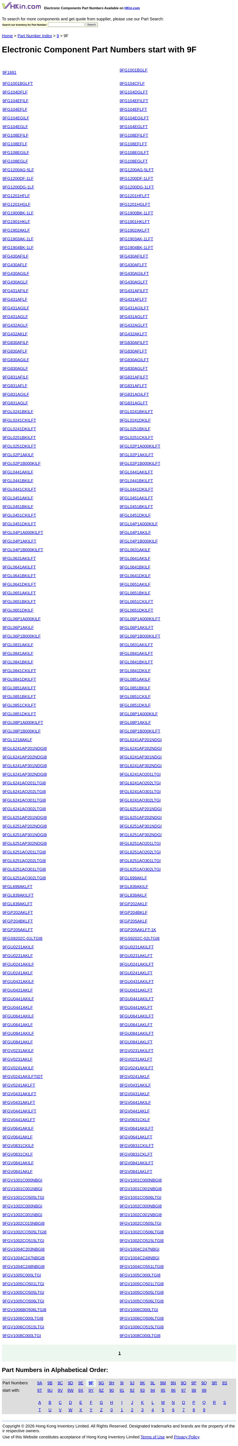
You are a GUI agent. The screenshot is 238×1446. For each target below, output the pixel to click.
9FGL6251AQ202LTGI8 (24, 860)
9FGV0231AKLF (17, 1059)
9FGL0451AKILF (17, 498)
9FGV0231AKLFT (136, 1059)
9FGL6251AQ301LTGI (140, 860)
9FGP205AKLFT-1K (138, 929)
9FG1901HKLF (16, 221)
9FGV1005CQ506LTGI (23, 1301)
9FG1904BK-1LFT (136, 247)
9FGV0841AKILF (18, 1163)
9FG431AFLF (14, 299)
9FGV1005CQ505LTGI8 (142, 1292)
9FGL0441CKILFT (19, 489)
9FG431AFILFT (134, 290)
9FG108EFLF (14, 144)
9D (70, 1383)
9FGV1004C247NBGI (139, 1249)
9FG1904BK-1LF (18, 247)
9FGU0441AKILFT (137, 999)
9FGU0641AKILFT (137, 1016)
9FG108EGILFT (134, 152)
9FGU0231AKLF (17, 955)
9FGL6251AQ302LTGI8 (24, 878)
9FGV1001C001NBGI (22, 1189)
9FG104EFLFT (133, 109)
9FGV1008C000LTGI (21, 1335)
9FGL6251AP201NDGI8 (24, 817)
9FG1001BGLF (134, 70)
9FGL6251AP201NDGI (141, 809)
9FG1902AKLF (16, 230)
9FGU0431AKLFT (136, 990)
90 (111, 1390)
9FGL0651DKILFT (136, 610)
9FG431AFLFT (133, 299)
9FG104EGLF (15, 126)
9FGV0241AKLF (135, 1076)
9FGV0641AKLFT (136, 1137)
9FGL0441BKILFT (136, 480)
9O (183, 1383)
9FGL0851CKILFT (19, 705)
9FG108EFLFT (133, 144)
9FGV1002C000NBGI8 (141, 1206)
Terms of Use (153, 1437)
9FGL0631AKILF (135, 550)
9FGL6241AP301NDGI (141, 757)
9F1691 (9, 72)
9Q (204, 1383)
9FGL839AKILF (134, 886)
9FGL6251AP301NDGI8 (24, 834)
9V (60, 1390)
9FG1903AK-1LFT (136, 239)
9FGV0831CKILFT (137, 1145)
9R (214, 1383)
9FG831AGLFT (134, 403)
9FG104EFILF (15, 100)
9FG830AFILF (15, 342)
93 (142, 1390)
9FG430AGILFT (134, 273)
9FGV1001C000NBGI (22, 1180)
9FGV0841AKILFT (137, 1163)
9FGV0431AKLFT (18, 1102)
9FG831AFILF (15, 377)
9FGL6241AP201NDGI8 (24, 748)
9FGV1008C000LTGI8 (140, 1335)
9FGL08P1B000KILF (21, 731)
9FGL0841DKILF (135, 670)
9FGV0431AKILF (135, 1085)
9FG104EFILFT (134, 100)
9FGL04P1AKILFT (19, 541)
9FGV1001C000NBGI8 (141, 1180)
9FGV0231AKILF (18, 1050)
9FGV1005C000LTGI (21, 1275)
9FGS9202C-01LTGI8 (22, 938)
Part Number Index (34, 36)
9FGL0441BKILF (17, 480)
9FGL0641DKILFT (19, 584)
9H (111, 1383)
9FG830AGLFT (134, 368)
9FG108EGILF (15, 152)
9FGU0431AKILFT (137, 981)
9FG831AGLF (15, 403)
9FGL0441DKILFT (136, 489)
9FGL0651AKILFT (19, 593)
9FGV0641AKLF (17, 1137)
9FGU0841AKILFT (137, 1033)
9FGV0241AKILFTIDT (22, 1076)
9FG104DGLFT (134, 92)
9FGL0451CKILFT (19, 515)
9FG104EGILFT (134, 118)
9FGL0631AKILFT (19, 558)
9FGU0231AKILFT (137, 947)
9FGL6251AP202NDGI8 (24, 826)
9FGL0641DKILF (135, 575)
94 (152, 1390)
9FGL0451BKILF (17, 506)
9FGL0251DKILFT (19, 446)
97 (183, 1390)
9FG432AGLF (15, 325)
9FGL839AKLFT (17, 904)
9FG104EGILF (15, 118)
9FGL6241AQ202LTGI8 (24, 791)
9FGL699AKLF (133, 878)
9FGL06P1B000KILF (21, 636)
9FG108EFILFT (134, 135)
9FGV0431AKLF (135, 1094)
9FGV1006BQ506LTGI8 (24, 1309)
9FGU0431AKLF (17, 990)
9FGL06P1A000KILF (21, 619)
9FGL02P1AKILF (18, 455)
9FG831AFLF (14, 385)
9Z (101, 1390)
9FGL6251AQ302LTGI (140, 869)
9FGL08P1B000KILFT (140, 731)
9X (80, 1390)
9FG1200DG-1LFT (137, 187)
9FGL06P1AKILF (18, 627)
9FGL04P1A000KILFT (22, 532)
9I (122, 1383)
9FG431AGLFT (134, 316)
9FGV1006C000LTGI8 (22, 1318)
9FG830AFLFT (133, 351)
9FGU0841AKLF (17, 1042)
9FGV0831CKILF (18, 1145)
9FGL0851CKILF (135, 696)
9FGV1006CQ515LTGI (23, 1327)
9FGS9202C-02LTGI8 (139, 938)
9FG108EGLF (15, 161)
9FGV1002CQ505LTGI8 (24, 1232)
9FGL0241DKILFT (19, 429)
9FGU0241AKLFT (136, 973)
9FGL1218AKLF (17, 739)
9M (163, 1383)
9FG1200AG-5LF (18, 170)
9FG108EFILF (15, 135)
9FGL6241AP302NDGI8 (24, 774)
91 (122, 1390)
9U (50, 1390)
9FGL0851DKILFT (19, 714)
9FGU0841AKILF (18, 1033)
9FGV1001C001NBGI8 (141, 1189)
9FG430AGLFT (134, 282)
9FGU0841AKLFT (136, 1042)
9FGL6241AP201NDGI (141, 739)
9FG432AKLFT (133, 334)
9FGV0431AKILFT (19, 1094)
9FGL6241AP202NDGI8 (24, 757)
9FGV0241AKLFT (18, 1085)
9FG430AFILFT (134, 256)
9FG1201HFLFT (135, 195)
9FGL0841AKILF (17, 653)
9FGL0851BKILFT (19, 696)
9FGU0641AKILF (18, 1016)
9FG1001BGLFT (17, 83)
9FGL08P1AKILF (135, 722)
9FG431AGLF (15, 316)
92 (132, 1390)
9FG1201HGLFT (135, 204)
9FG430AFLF (14, 265)
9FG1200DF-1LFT (136, 178)
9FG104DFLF (15, 92)
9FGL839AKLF (133, 895)
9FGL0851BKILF (135, 688)
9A (39, 1383)
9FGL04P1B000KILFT (22, 550)
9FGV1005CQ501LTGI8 (142, 1284)
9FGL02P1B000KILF (21, 463)
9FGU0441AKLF (17, 1007)
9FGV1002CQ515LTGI (23, 1240)
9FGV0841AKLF (17, 1171)
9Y (91, 1390)
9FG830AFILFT (134, 342)
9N (173, 1383)
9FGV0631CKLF (135, 1119)
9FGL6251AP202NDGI (141, 817)
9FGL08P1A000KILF (139, 714)
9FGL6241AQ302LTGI (140, 800)
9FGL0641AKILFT (19, 567)
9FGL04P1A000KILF (139, 524)
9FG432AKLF (15, 334)
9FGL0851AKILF (135, 679)
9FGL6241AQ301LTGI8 (24, 800)
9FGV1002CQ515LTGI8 (142, 1240)
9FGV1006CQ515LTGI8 (142, 1327)
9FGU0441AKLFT (136, 1007)
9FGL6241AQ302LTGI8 (24, 809)
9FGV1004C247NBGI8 (23, 1258)
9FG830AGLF (15, 368)
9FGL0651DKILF (18, 610)
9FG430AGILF (15, 273)
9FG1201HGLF (16, 204)
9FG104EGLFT (134, 126)
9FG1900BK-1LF (18, 213)
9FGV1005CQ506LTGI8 (142, 1301)
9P (193, 1383)
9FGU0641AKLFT (136, 1024)
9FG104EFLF (14, 109)
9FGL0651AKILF (135, 584)
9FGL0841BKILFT (136, 662)
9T (39, 1390)
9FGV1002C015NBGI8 (23, 1223)
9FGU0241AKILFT (137, 964)
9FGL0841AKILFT (136, 653)
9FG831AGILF (15, 394)
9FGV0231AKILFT (137, 1050)
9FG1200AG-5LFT (137, 170)
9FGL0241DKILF (135, 420)
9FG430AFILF (15, 256)
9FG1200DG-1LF (18, 187)
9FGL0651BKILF (135, 593)
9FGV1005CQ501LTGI (23, 1284)
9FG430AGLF (15, 282)
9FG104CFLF (132, 83)
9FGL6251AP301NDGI (141, 826)
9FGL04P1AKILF (135, 532)
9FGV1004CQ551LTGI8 (142, 1266)
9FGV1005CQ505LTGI (23, 1292)
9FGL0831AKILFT (136, 645)
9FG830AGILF (15, 360)
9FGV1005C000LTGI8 (140, 1275)
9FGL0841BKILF (17, 662)
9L (152, 1383)
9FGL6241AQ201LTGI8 (24, 783)
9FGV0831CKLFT (136, 1154)
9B (49, 1383)
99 (204, 1390)
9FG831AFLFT (133, 385)
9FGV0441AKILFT (19, 1111)
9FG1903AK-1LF (18, 239)
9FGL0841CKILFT (19, 670)
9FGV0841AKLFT (136, 1171)
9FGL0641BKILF (135, 567)
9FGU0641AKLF (17, 1024)
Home (7, 36)
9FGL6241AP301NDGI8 (24, 765)
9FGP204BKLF (134, 912)
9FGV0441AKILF (135, 1102)
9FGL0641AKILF (135, 558)
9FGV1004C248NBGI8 (23, 1266)
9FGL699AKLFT (17, 886)
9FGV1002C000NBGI (22, 1206)
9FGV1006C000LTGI (139, 1309)
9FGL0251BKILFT (19, 437)
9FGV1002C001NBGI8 (141, 1214)
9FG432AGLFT (134, 325)
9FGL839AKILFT (18, 895)
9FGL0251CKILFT (136, 437)
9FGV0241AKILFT (137, 1068)
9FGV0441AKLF (135, 1111)
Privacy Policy (186, 1437)
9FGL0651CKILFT (136, 601)
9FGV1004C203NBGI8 (23, 1249)
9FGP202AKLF (134, 904)
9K (142, 1383)
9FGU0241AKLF (17, 973)
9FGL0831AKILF (17, 645)
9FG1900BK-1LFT (136, 213)
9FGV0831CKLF (17, 1154)
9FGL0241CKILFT (19, 420)
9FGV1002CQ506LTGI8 (142, 1232)
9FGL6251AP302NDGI (141, 834)
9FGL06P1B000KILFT (140, 636)
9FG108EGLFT (134, 161)
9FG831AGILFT (134, 394)
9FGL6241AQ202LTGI (140, 783)
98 (194, 1390)
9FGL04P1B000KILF (139, 541)
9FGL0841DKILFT (19, 679)
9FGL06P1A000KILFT (140, 619)
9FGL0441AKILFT (136, 472)
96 (173, 1390)
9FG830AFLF (14, 351)
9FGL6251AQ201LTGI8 (24, 852)
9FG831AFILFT (134, 377)
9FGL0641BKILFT (19, 575)
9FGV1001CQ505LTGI (23, 1197)
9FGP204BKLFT (17, 921)
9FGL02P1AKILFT (137, 455)
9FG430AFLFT (133, 265)
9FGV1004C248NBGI (139, 1258)
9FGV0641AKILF (18, 1128)
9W (70, 1390)
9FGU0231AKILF (18, 947)
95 (163, 1390)
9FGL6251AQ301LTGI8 (24, 869)
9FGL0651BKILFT (19, 601)
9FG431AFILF (15, 290)
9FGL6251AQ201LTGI (140, 843)
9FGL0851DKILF (135, 705)
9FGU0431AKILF (18, 981)
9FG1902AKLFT (135, 230)
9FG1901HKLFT (135, 221)
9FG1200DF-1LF (18, 178)
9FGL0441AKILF (17, 472)
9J (132, 1383)
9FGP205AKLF (134, 921)
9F (91, 1383)
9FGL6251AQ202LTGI (140, 852)
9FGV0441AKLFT (18, 1119)
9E (80, 1383)
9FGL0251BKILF (135, 429)
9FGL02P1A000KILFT (140, 446)
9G (101, 1383)
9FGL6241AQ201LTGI (140, 774)
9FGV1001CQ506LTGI (140, 1197)
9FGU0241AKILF (18, 964)
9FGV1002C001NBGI (22, 1214)
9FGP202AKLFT (17, 912)
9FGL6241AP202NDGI (141, 748)
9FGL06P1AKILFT (137, 627)
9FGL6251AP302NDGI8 (24, 843)
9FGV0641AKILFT (137, 1128)
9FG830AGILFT (134, 360)
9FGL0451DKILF (135, 515)
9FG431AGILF (15, 308)
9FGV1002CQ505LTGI (140, 1223)
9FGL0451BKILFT (136, 506)
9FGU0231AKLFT (136, 955)
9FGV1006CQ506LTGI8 (142, 1318)
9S (224, 1383)
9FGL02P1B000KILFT (140, 463)
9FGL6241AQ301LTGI (140, 791)
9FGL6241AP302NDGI (141, 765)
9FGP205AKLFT (17, 929)
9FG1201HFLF (16, 195)
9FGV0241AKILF (18, 1068)
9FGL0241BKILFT (136, 411)
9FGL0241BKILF (17, 411)
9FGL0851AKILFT (19, 688)
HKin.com (132, 8)
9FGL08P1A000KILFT (22, 722)
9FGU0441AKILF (18, 999)
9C (60, 1383)
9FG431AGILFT (134, 308)
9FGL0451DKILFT (19, 524)
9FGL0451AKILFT (136, 498)
